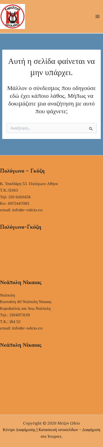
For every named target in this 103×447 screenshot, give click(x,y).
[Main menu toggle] (97, 16)
